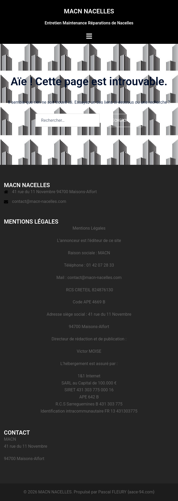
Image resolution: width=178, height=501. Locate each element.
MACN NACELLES (89, 11)
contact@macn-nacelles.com (39, 201)
